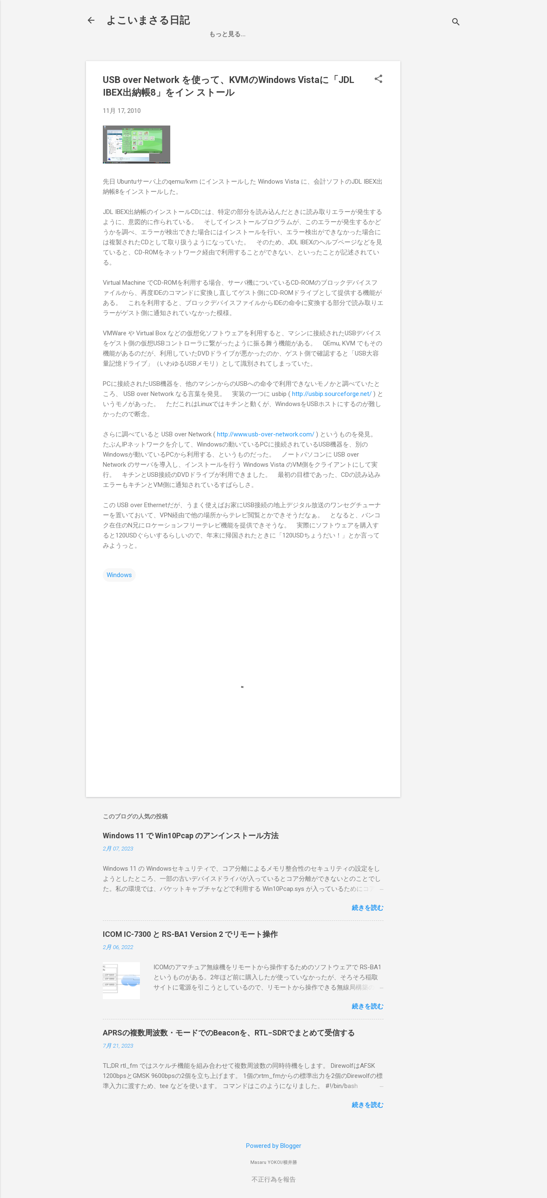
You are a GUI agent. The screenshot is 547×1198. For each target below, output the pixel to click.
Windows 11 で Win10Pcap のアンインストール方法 (191, 835)
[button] (378, 80)
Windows (119, 575)
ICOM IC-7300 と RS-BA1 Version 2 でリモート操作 (190, 934)
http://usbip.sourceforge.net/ (332, 394)
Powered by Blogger (273, 1146)
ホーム (218, 34)
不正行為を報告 (274, 1179)
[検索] (456, 23)
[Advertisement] (477, 113)
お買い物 (255, 34)
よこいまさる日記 (148, 20)
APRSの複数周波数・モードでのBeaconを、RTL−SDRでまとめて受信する (229, 1032)
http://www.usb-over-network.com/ (265, 434)
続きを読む (367, 908)
